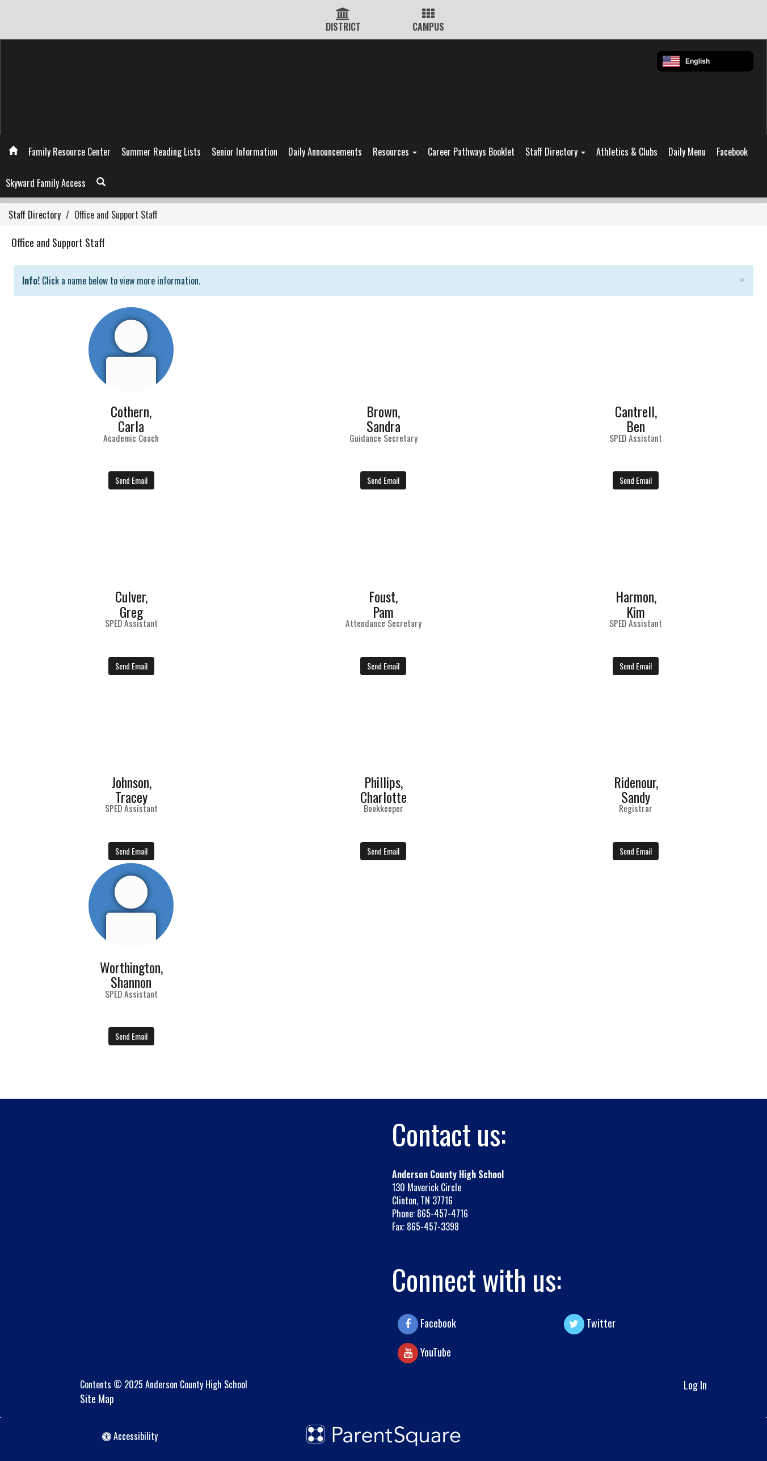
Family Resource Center (69, 151)
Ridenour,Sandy (636, 789)
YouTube (424, 1353)
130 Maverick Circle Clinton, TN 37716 (426, 1193)
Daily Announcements (325, 151)
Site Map (97, 1398)
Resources (395, 151)
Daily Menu (687, 151)
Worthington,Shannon (131, 974)
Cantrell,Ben (636, 418)
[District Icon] (343, 14)
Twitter (590, 1324)
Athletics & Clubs (627, 151)
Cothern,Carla (131, 418)
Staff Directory (555, 151)
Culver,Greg (131, 603)
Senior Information (244, 151)
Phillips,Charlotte (383, 789)
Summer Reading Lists (161, 151)
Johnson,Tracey (131, 789)
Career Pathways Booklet (471, 151)
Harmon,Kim (636, 603)
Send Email (131, 480)
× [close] (742, 280)
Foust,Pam (383, 603)
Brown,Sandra (383, 418)
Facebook (732, 151)
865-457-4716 (442, 1213)
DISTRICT (343, 27)
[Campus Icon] (428, 14)
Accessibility (130, 1436)
